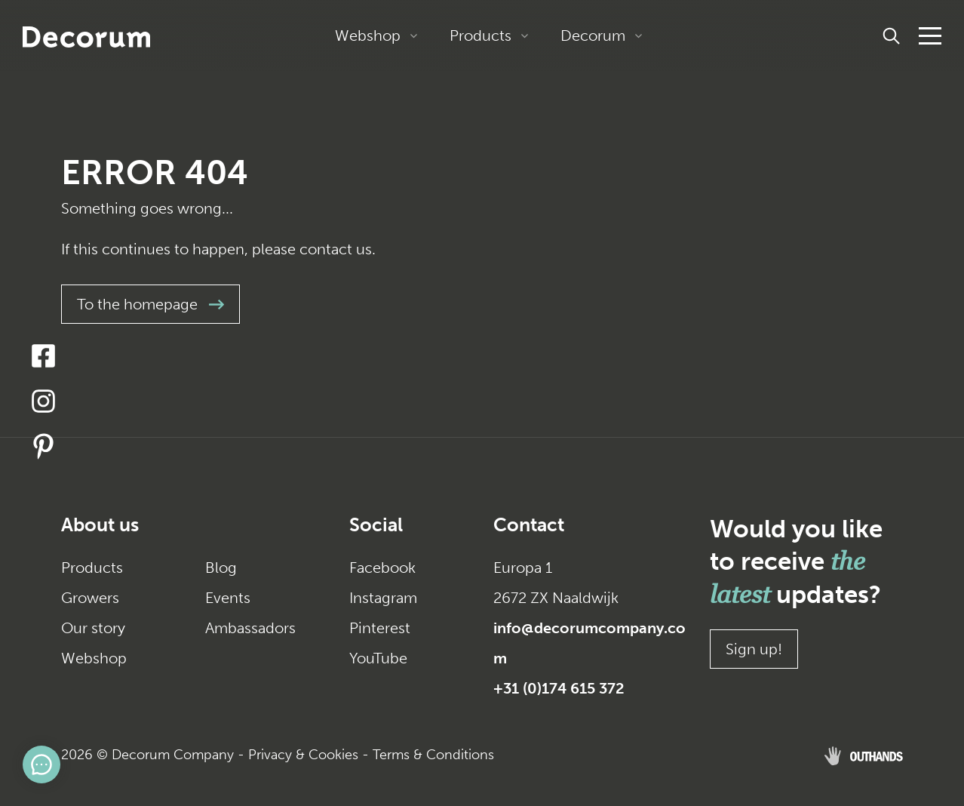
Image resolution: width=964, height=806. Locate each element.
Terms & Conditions (433, 754)
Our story (93, 628)
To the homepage (150, 304)
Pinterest (379, 628)
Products (480, 35)
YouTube (378, 658)
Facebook (382, 567)
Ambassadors (250, 628)
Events (227, 598)
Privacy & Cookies (303, 754)
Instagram (383, 598)
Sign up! (754, 649)
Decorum (592, 35)
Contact (528, 525)
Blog (221, 567)
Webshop (368, 35)
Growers (90, 598)
